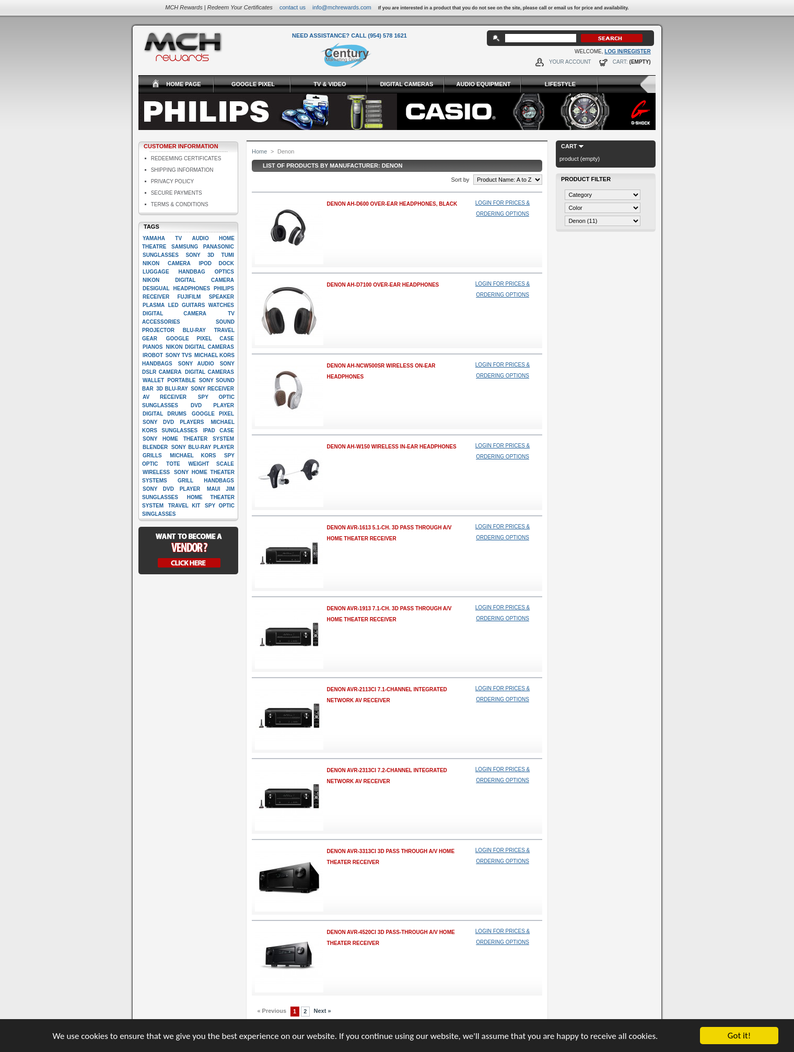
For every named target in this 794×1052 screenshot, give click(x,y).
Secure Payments (176, 193)
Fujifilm (189, 297)
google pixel (213, 414)
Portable (181, 380)
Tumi (227, 255)
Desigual (156, 288)
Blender (155, 447)
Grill (185, 480)
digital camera (174, 313)
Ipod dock (216, 263)
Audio (200, 238)
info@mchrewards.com (341, 7)
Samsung (184, 247)
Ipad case (218, 430)
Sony (192, 255)
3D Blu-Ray (172, 389)
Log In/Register (627, 51)
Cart (569, 146)
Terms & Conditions (179, 204)
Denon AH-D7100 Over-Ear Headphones (383, 285)
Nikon (151, 263)
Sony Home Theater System (188, 439)
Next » (322, 1011)
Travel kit (184, 506)
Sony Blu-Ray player (202, 447)
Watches (221, 305)
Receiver (156, 297)
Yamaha (154, 238)
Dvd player (212, 405)
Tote (173, 464)
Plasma (154, 305)
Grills (152, 455)
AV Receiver (164, 397)
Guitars (193, 305)
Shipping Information (182, 170)
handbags (219, 480)
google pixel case (200, 338)
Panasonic (218, 247)
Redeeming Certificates (186, 158)
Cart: (620, 62)
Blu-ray (194, 330)
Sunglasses (161, 255)
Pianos (152, 347)
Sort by (460, 179)
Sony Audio (196, 364)
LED (173, 305)
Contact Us (292, 7)
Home (259, 151)
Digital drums (164, 414)
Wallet (153, 380)
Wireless (156, 472)
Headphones (192, 288)
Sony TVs (179, 355)
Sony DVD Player (171, 489)
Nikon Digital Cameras (200, 347)
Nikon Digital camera (188, 280)
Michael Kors (193, 455)
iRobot (153, 355)
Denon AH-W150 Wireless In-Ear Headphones (392, 447)
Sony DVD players (173, 422)
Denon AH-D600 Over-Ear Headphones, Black (392, 204)
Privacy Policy (172, 181)
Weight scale (211, 464)
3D (210, 255)
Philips (224, 288)
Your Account (570, 62)
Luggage (156, 272)
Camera (179, 263)
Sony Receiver (212, 389)
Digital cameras (209, 372)
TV (178, 238)
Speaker (221, 297)
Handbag (192, 272)
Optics (224, 272)
